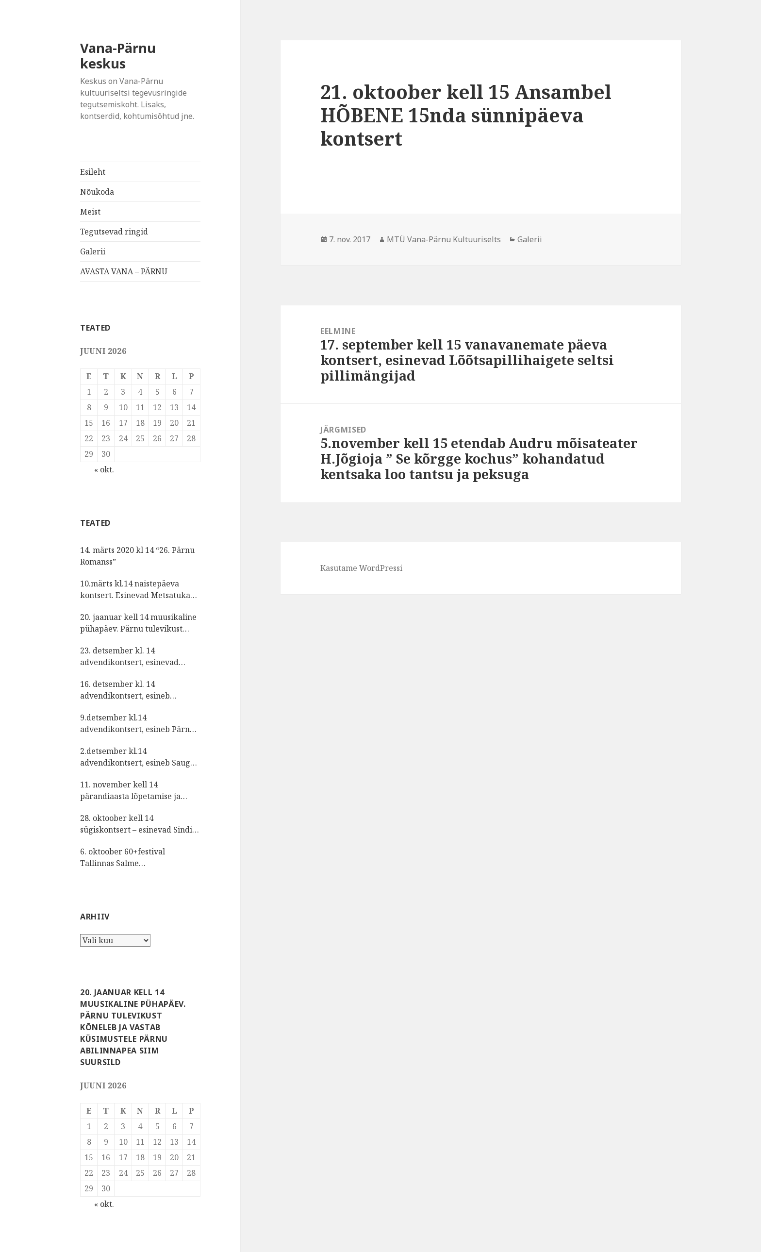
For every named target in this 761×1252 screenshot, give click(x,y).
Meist (90, 211)
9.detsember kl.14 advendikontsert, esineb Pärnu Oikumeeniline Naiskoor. (137, 723)
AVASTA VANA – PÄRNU (123, 271)
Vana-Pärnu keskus (118, 55)
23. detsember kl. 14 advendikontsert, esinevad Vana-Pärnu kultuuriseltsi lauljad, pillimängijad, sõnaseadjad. (129, 656)
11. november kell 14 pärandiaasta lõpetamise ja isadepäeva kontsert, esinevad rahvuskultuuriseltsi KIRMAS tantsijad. (136, 790)
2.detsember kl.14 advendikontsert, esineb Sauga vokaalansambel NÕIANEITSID (137, 757)
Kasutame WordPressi (361, 568)
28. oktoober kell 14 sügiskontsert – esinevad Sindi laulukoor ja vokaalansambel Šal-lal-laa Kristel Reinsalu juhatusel (136, 824)
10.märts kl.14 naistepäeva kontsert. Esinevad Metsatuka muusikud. (135, 589)
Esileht (92, 172)
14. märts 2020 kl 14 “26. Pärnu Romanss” (137, 556)
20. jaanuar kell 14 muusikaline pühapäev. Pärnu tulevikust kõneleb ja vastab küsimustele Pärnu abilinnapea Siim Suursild (138, 623)
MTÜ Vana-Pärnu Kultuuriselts (444, 239)
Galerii (92, 251)
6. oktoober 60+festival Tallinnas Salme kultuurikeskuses (122, 857)
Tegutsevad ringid (114, 231)
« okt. (104, 469)
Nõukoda (97, 191)
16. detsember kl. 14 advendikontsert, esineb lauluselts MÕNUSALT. (125, 690)
